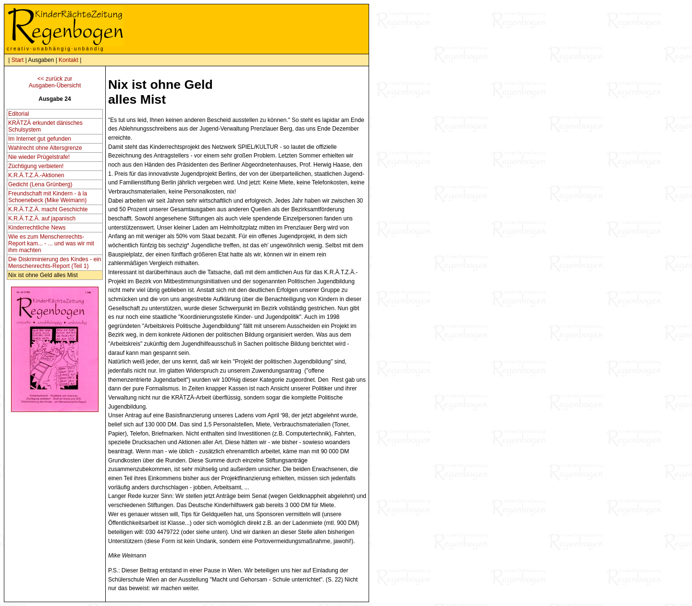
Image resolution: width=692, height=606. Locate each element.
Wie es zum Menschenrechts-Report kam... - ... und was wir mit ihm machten (51, 243)
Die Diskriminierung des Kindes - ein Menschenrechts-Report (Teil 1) (54, 262)
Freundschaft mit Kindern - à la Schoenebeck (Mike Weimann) (47, 197)
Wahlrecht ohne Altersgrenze (45, 148)
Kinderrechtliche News (36, 227)
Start (18, 60)
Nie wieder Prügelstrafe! (39, 157)
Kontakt (68, 60)
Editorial (18, 113)
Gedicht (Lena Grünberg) (40, 184)
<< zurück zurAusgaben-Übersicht (55, 82)
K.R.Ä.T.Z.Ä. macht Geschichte (47, 209)
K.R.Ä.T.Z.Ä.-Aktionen (36, 175)
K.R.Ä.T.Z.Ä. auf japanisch (41, 218)
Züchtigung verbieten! (35, 166)
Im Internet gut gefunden (39, 138)
